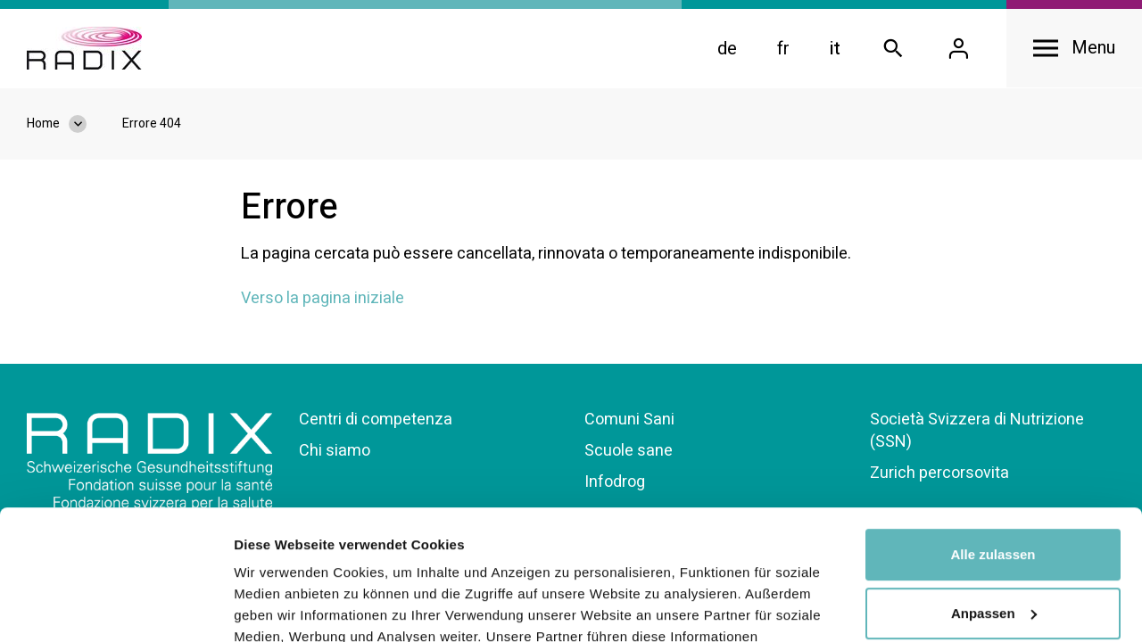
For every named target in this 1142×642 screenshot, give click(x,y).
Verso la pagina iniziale (322, 298)
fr (783, 49)
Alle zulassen (992, 432)
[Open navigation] (1074, 48)
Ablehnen (993, 549)
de (727, 49)
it (835, 49)
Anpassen (994, 490)
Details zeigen (279, 606)
